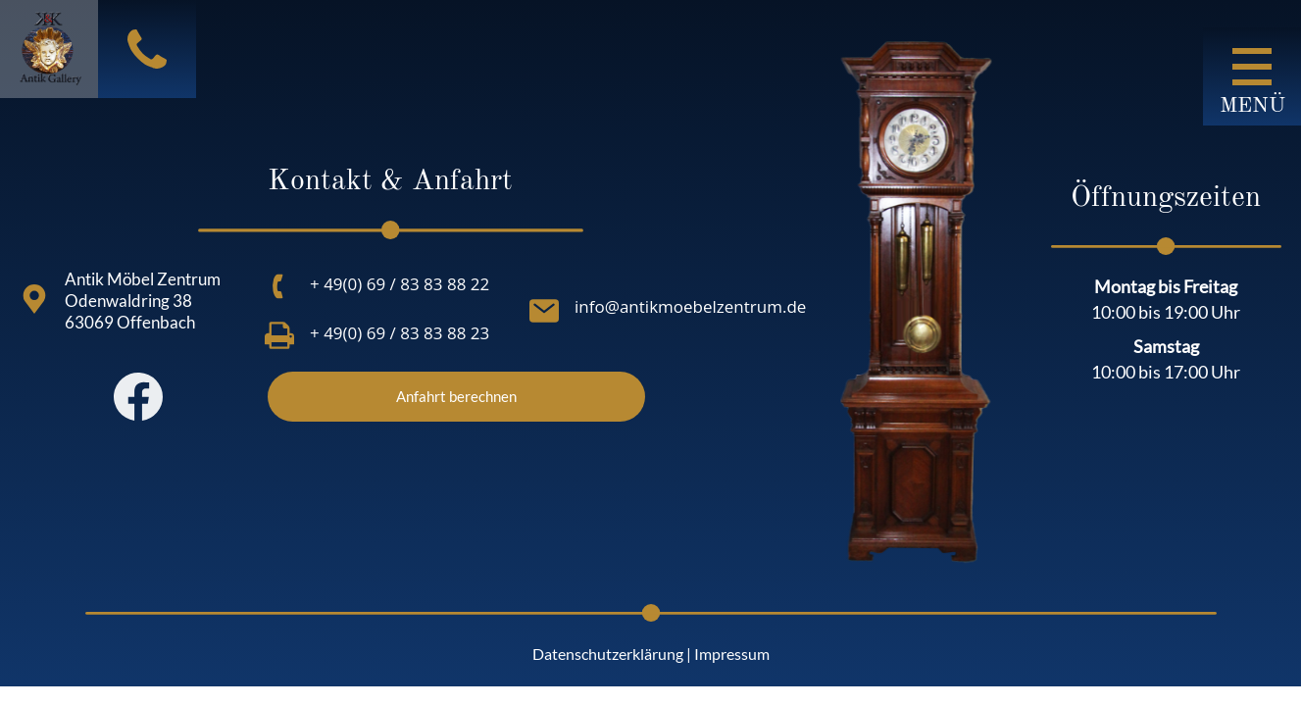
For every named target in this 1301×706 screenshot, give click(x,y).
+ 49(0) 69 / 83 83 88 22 (399, 284)
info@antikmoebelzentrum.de (690, 306)
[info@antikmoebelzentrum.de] (544, 311)
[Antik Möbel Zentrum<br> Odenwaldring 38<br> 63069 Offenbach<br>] (34, 299)
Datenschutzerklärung (607, 653)
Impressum (732, 653)
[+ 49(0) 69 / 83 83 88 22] (279, 286)
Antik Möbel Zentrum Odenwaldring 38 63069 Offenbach (143, 300)
